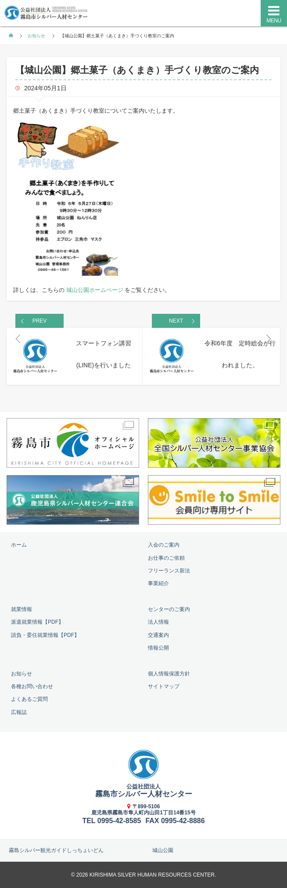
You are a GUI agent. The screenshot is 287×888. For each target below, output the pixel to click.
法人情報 (158, 622)
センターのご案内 (169, 609)
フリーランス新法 (169, 571)
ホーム (19, 545)
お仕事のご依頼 (166, 558)
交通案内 (158, 635)
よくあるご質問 (29, 699)
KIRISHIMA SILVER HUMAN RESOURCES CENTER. (153, 875)
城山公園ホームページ (94, 290)
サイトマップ (163, 686)
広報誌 (19, 712)
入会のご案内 (163, 545)
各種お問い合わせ (32, 686)
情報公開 (158, 648)
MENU (273, 21)
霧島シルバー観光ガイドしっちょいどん (56, 850)
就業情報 (21, 609)
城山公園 (162, 850)
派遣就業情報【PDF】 (37, 622)
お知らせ (36, 35)
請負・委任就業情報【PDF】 (45, 635)
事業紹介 (158, 583)
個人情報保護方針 (169, 674)
